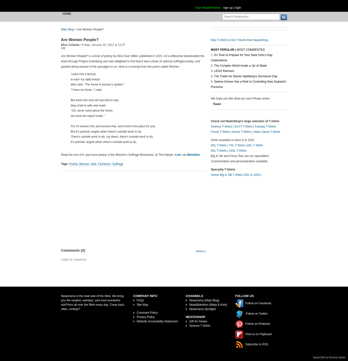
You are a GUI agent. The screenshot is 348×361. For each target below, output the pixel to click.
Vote (93, 164)
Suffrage (117, 164)
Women (84, 164)
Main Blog (67, 29)
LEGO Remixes (224, 71)
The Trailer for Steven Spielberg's (245, 76)
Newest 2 (201, 251)
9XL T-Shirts (219, 150)
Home (67, 13)
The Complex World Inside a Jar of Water (240, 65)
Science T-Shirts (221, 126)
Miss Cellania (70, 45)
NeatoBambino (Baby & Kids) (208, 304)
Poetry (73, 164)
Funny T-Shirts (220, 132)
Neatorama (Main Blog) (204, 300)
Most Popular (222, 49)
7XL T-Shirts (237, 145)
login (238, 7)
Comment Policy (147, 312)
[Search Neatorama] (251, 17)
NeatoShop (261, 40)
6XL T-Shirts (219, 145)
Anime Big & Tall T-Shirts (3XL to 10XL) (236, 175)
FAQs (140, 300)
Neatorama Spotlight (202, 309)
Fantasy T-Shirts (265, 126)
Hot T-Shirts (238, 40)
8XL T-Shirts (255, 145)
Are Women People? (80, 40)
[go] (284, 17)
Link (178, 154)
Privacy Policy (146, 317)
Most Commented (251, 49)
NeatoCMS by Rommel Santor (329, 357)
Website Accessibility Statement (157, 321)
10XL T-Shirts (237, 150)
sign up (228, 7)
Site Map (142, 304)
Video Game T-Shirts (266, 132)
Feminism (104, 164)
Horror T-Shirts (241, 132)
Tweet (217, 104)
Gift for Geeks (198, 321)
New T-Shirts (219, 40)
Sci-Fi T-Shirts (243, 126)
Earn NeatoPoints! (208, 7)
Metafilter (193, 154)
